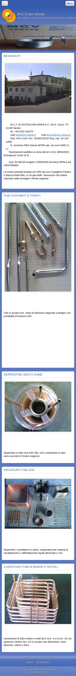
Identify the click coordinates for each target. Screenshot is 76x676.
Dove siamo (43, 662)
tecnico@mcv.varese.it (58, 135)
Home (30, 662)
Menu (70, 3)
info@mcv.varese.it (26, 135)
